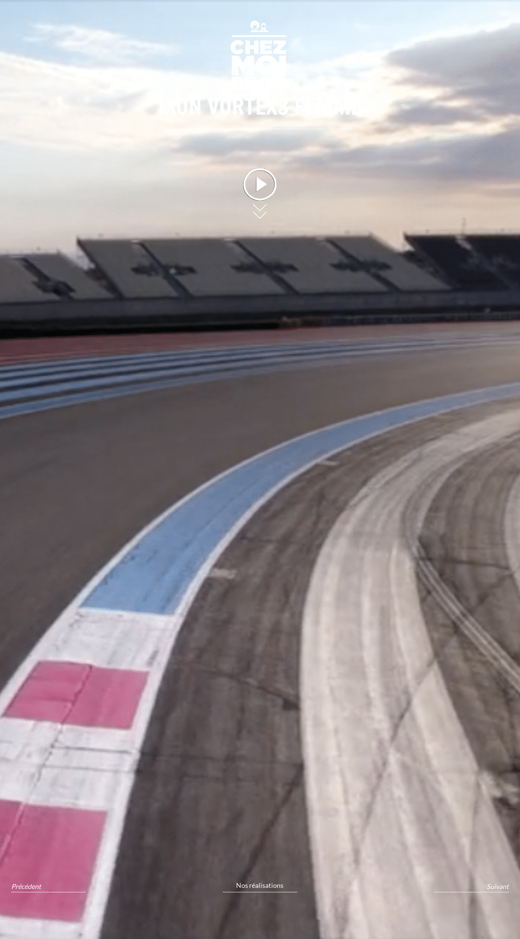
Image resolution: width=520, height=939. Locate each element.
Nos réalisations (260, 885)
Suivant (497, 886)
